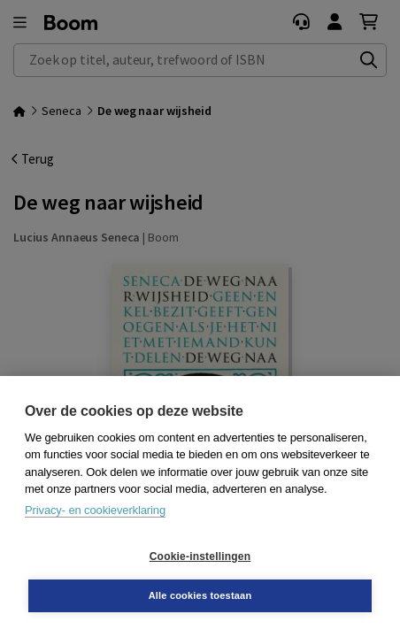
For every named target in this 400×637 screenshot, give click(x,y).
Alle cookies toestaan (200, 595)
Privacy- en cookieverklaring (95, 510)
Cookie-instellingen (200, 556)
